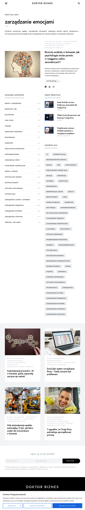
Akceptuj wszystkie (67, 506)
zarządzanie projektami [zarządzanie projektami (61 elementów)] (56, 298)
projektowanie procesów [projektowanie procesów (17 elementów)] (56, 239)
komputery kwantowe (13, 132)
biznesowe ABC (11, 109)
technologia (10, 194)
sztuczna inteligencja (14, 188)
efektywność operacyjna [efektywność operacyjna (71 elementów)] (56, 170)
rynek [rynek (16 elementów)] (68, 266)
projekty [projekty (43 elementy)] (49, 245)
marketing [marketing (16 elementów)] (69, 202)
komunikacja (10, 137)
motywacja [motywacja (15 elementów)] (50, 207)
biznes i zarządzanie (13, 103)
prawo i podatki (11, 171)
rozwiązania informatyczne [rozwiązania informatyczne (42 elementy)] (58, 261)
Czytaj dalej (51, 81)
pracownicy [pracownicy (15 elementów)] (65, 229)
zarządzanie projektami (54, 45)
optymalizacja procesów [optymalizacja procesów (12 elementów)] (56, 213)
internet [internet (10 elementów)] (49, 181)
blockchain (9, 115)
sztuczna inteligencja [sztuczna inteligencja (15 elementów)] (55, 282)
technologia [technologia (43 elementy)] (51, 287)
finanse (8, 126)
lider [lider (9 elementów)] (65, 197)
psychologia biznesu (53, 41)
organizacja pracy (12, 160)
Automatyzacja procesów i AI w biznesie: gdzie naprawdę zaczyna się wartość (20, 373)
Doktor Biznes (42, 3)
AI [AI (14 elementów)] (47, 154)
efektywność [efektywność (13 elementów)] (71, 165)
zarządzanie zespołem (54, 48)
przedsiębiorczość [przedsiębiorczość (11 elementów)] (66, 245)
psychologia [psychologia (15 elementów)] (51, 250)
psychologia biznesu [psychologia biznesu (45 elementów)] (55, 255)
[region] (42, 500)
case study (9, 120)
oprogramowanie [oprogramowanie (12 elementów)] (68, 207)
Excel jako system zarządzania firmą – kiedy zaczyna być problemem (60, 371)
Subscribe (70, 461)
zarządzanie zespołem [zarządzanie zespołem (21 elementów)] (55, 314)
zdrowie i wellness (13, 222)
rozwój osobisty (70, 41)
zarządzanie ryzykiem (13, 211)
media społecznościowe (14, 149)
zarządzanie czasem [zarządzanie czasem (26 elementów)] (54, 293)
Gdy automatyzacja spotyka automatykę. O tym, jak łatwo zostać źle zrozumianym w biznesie (20, 429)
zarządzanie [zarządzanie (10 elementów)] (67, 287)
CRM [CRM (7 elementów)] (58, 165)
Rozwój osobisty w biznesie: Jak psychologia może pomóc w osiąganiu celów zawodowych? (62, 57)
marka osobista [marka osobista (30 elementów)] (52, 202)
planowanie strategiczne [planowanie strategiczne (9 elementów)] (57, 223)
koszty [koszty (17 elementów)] (71, 191)
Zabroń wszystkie (37, 506)
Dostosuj (12, 506)
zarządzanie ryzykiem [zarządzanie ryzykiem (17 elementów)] (55, 303)
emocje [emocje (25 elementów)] (49, 175)
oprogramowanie (12, 154)
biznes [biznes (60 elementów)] (49, 165)
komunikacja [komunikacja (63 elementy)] (51, 186)
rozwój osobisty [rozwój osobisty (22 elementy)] (53, 266)
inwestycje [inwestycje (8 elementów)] (63, 181)
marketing (9, 143)
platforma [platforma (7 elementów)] (50, 229)
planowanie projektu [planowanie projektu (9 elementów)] (55, 218)
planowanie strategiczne (15, 166)
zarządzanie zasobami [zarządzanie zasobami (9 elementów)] (55, 309)
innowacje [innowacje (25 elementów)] (61, 175)
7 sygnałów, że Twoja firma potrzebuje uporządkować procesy (59, 432)
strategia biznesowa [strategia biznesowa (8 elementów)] (55, 277)
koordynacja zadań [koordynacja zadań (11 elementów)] (54, 191)
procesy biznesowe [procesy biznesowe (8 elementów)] (54, 234)
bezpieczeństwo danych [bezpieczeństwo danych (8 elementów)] (56, 159)
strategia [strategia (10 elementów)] (62, 271)
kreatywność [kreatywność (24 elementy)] (51, 197)
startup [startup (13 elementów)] (49, 271)
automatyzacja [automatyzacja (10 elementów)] (59, 154)
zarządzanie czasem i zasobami (58, 43)
